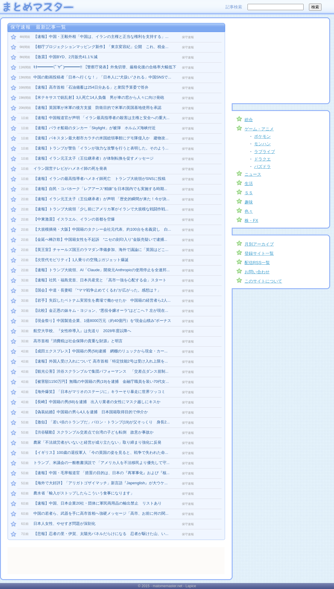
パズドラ (262, 166)
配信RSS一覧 (257, 262)
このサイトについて (263, 281)
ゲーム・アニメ (259, 129)
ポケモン (262, 136)
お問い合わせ (257, 271)
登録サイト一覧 (259, 253)
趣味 (249, 202)
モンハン (262, 143)
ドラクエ (262, 159)
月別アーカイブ (259, 244)
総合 (249, 119)
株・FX (251, 220)
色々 (249, 211)
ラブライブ (264, 151)
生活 (249, 183)
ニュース (253, 174)
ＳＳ (249, 192)
